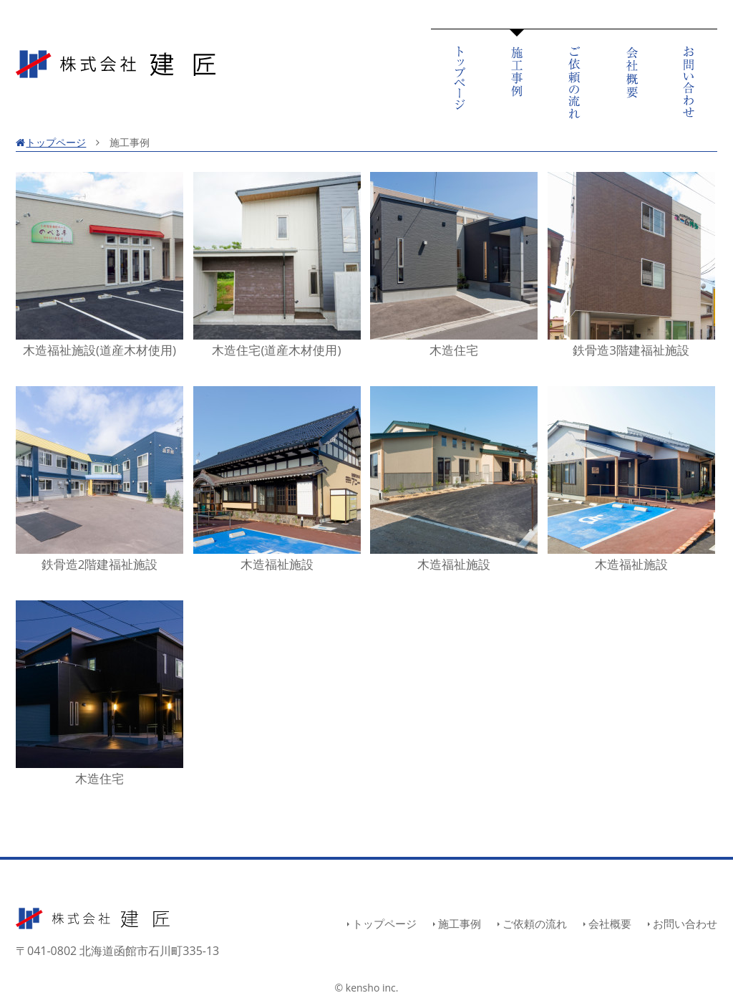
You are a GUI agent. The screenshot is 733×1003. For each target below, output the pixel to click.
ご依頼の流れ (535, 923)
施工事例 (459, 923)
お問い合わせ (685, 923)
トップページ (51, 142)
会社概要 (609, 923)
